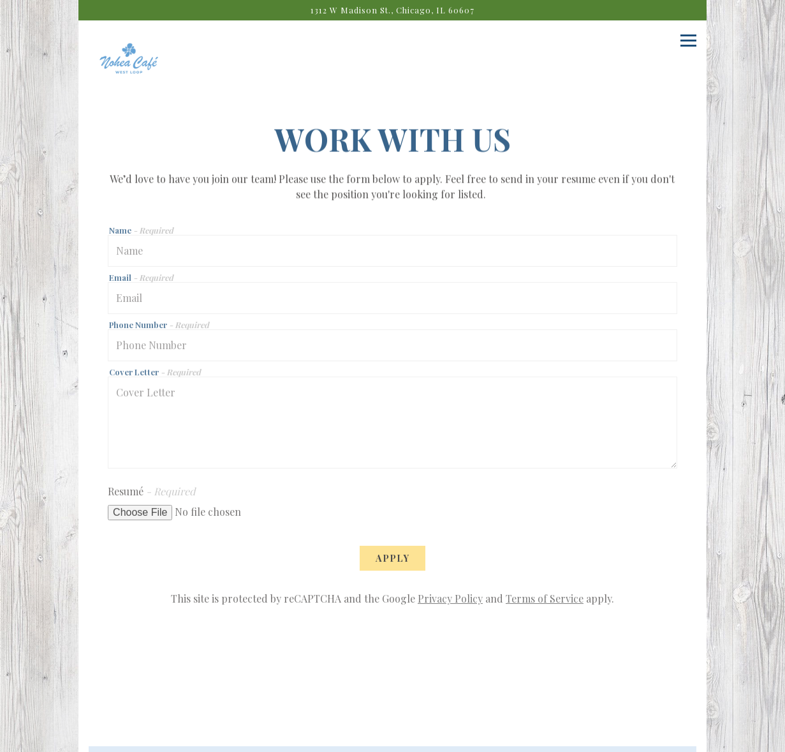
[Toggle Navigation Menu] (688, 40)
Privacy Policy (450, 601)
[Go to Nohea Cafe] (392, 10)
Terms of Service (544, 601)
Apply (392, 560)
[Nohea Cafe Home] (129, 64)
